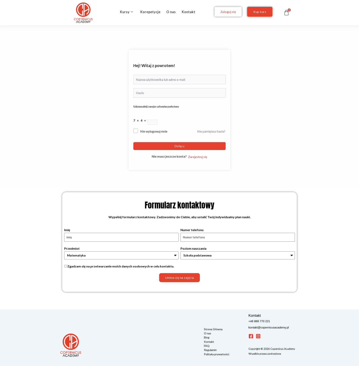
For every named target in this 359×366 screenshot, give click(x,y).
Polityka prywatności (216, 353)
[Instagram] (258, 336)
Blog (206, 337)
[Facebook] (251, 336)
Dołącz (179, 146)
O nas (171, 12)
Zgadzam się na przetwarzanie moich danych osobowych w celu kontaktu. (120, 266)
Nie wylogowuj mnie (153, 131)
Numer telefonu (192, 230)
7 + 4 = (140, 120)
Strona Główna (213, 329)
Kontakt (188, 12)
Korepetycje (150, 12)
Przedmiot (72, 248)
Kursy (126, 12)
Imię (67, 230)
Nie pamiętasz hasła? (211, 131)
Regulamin (210, 349)
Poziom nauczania (193, 248)
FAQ (206, 345)
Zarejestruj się (197, 157)
